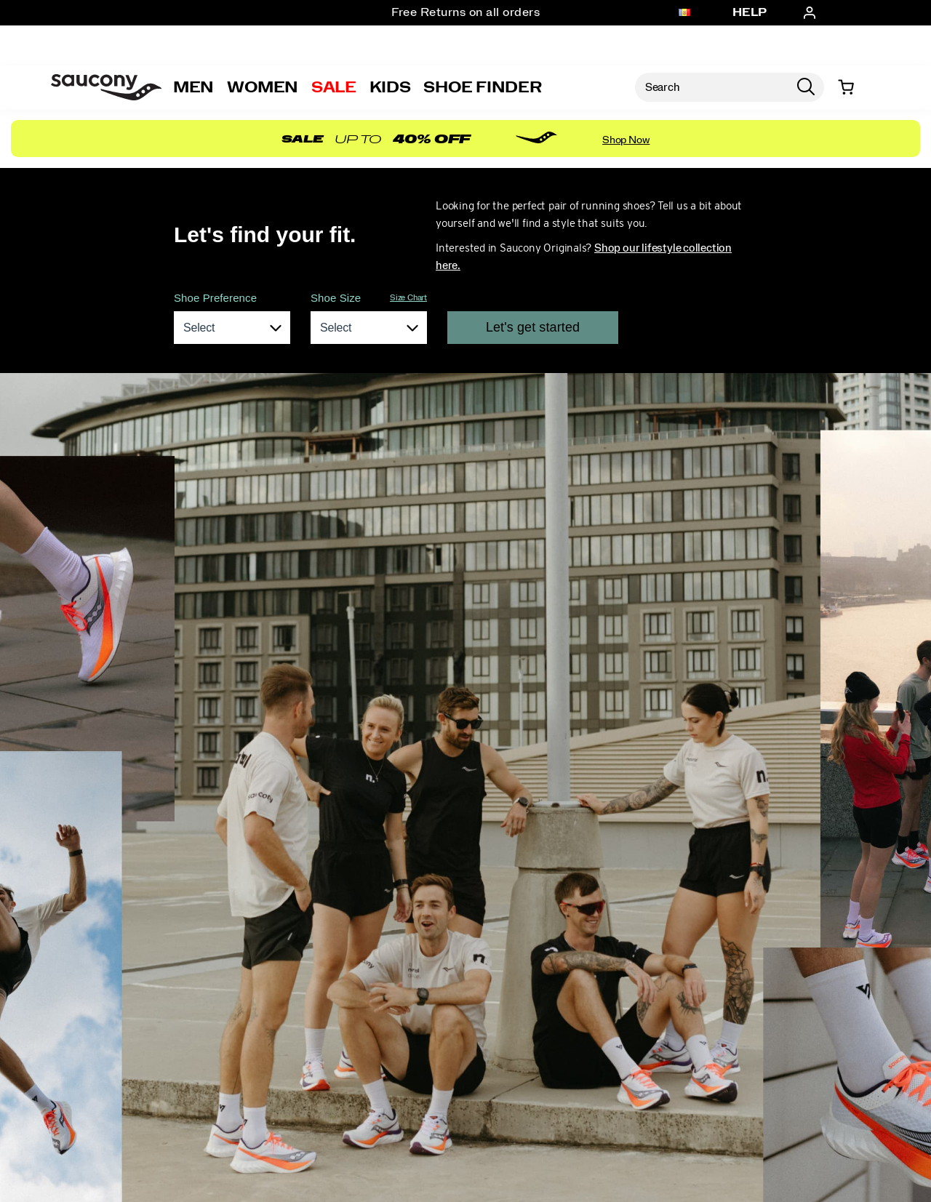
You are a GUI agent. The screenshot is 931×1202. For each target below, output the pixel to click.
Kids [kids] (390, 87)
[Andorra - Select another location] (684, 13)
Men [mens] (193, 87)
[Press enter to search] (806, 87)
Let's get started (533, 327)
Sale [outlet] (333, 87)
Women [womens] (262, 87)
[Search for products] (711, 87)
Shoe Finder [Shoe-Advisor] (482, 87)
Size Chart (408, 297)
